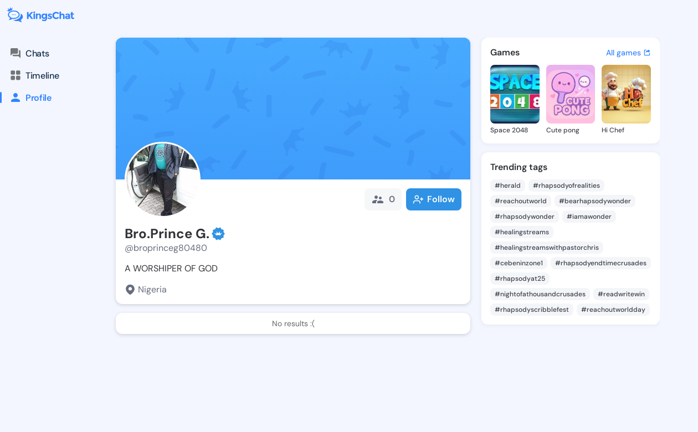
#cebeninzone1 (519, 263)
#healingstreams (522, 232)
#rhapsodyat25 (520, 278)
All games (628, 53)
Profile (26, 97)
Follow (434, 199)
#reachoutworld (521, 201)
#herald (508, 185)
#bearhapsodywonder (595, 201)
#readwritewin (621, 294)
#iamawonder (589, 216)
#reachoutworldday (613, 309)
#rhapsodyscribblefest (532, 309)
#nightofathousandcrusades (540, 294)
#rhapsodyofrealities (566, 185)
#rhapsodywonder (525, 216)
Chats (29, 53)
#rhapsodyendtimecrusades (600, 263)
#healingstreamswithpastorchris (547, 247)
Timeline (34, 75)
